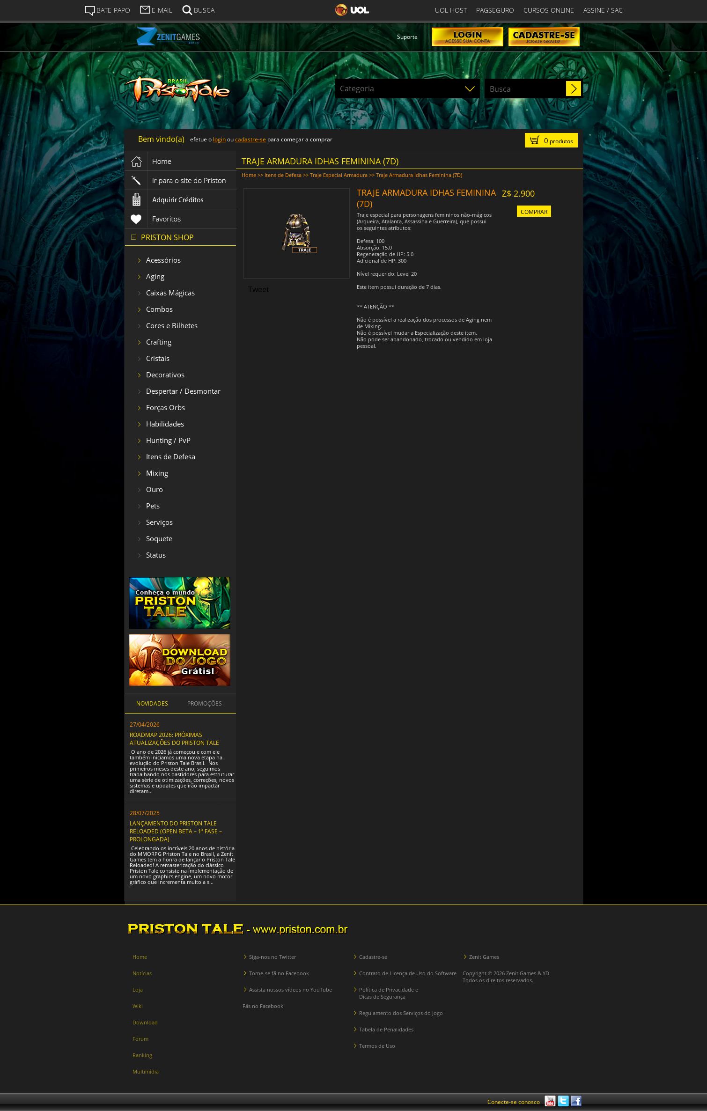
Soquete (159, 538)
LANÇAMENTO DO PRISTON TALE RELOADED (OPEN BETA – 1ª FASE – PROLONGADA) (176, 831)
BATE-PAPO (107, 10)
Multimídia (146, 1071)
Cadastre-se (373, 956)
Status (156, 554)
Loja (138, 989)
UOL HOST (451, 10)
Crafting (158, 341)
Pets (153, 505)
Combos (159, 309)
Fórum (140, 1038)
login (219, 139)
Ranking (142, 1055)
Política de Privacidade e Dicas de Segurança (388, 993)
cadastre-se (250, 139)
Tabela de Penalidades (386, 1029)
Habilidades (165, 423)
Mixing (157, 473)
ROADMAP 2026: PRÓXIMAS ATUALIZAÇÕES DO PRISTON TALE (174, 739)
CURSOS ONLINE (548, 10)
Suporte (407, 37)
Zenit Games (484, 956)
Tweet (258, 289)
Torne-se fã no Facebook (279, 973)
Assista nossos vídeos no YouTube (290, 989)
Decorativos (165, 374)
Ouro (154, 489)
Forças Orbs (165, 407)
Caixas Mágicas (170, 292)
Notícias (142, 973)
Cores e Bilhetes (172, 325)
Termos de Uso (377, 1045)
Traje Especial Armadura (339, 174)
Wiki (138, 1005)
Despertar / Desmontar (183, 391)
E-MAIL (156, 9)
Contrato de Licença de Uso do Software (408, 973)
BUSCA (198, 9)
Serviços (159, 522)
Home (249, 174)
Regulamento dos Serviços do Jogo (401, 1012)
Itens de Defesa (170, 456)
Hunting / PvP (168, 440)
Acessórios (163, 260)
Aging (155, 276)
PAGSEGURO (495, 10)
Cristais (157, 358)
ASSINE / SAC (603, 10)
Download (145, 1022)
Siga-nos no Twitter (272, 956)
